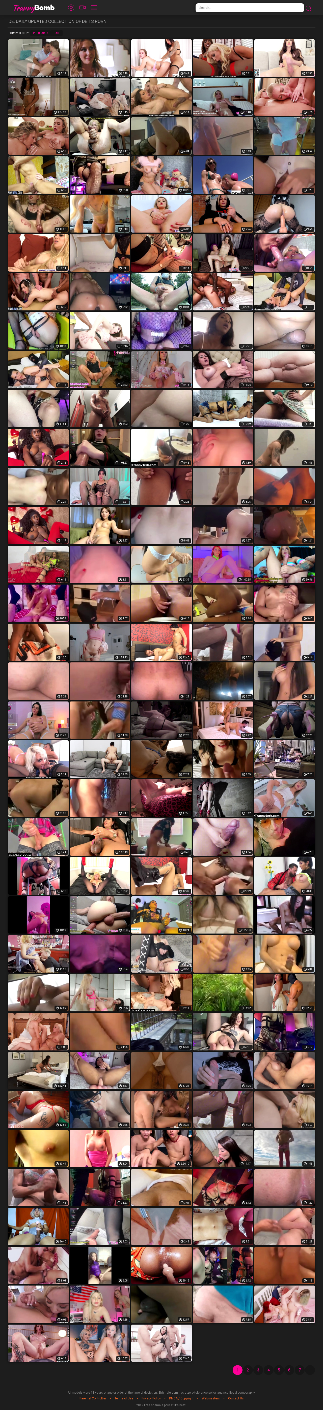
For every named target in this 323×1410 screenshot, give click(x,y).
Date (57, 33)
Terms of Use (124, 1398)
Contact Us (236, 1398)
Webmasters (211, 1398)
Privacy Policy (151, 1398)
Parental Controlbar (92, 1398)
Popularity (40, 33)
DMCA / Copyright (181, 1398)
